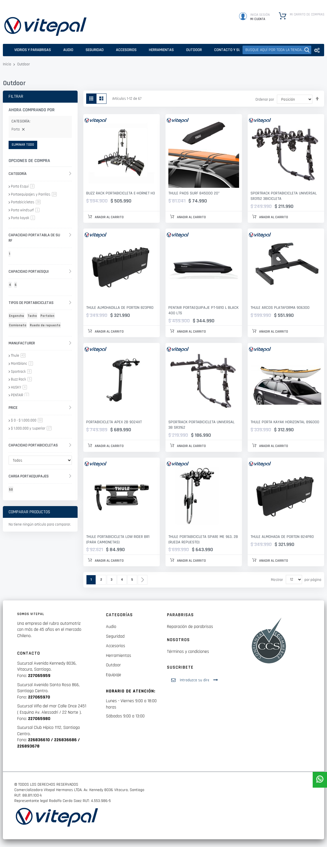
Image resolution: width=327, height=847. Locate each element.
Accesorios (115, 646)
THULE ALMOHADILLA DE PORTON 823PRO (119, 307)
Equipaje (113, 675)
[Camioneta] (19, 326)
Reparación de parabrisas (190, 627)
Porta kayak (23, 218)
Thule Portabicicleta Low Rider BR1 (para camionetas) (117, 539)
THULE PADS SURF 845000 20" (194, 193)
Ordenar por (264, 99)
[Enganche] (17, 317)
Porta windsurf (25, 210)
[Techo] (33, 317)
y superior (31, 428)
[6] (16, 286)
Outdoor (113, 665)
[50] (12, 490)
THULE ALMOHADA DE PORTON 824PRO (282, 536)
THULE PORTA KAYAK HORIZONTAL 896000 (285, 422)
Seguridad (115, 636)
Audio (111, 627)
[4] (11, 286)
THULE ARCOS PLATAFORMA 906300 (280, 307)
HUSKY (19, 387)
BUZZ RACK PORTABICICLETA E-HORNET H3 (120, 193)
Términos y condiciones (188, 652)
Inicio (7, 64)
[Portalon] (48, 317)
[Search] (307, 50)
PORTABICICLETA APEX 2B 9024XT (114, 422)
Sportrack (21, 371)
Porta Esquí (22, 186)
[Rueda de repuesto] (46, 326)
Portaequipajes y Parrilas (34, 194)
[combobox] (277, 50)
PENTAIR (20, 395)
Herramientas (118, 656)
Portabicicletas (26, 202)
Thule (18, 355)
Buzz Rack (21, 379)
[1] (10, 255)
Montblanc (22, 363)
